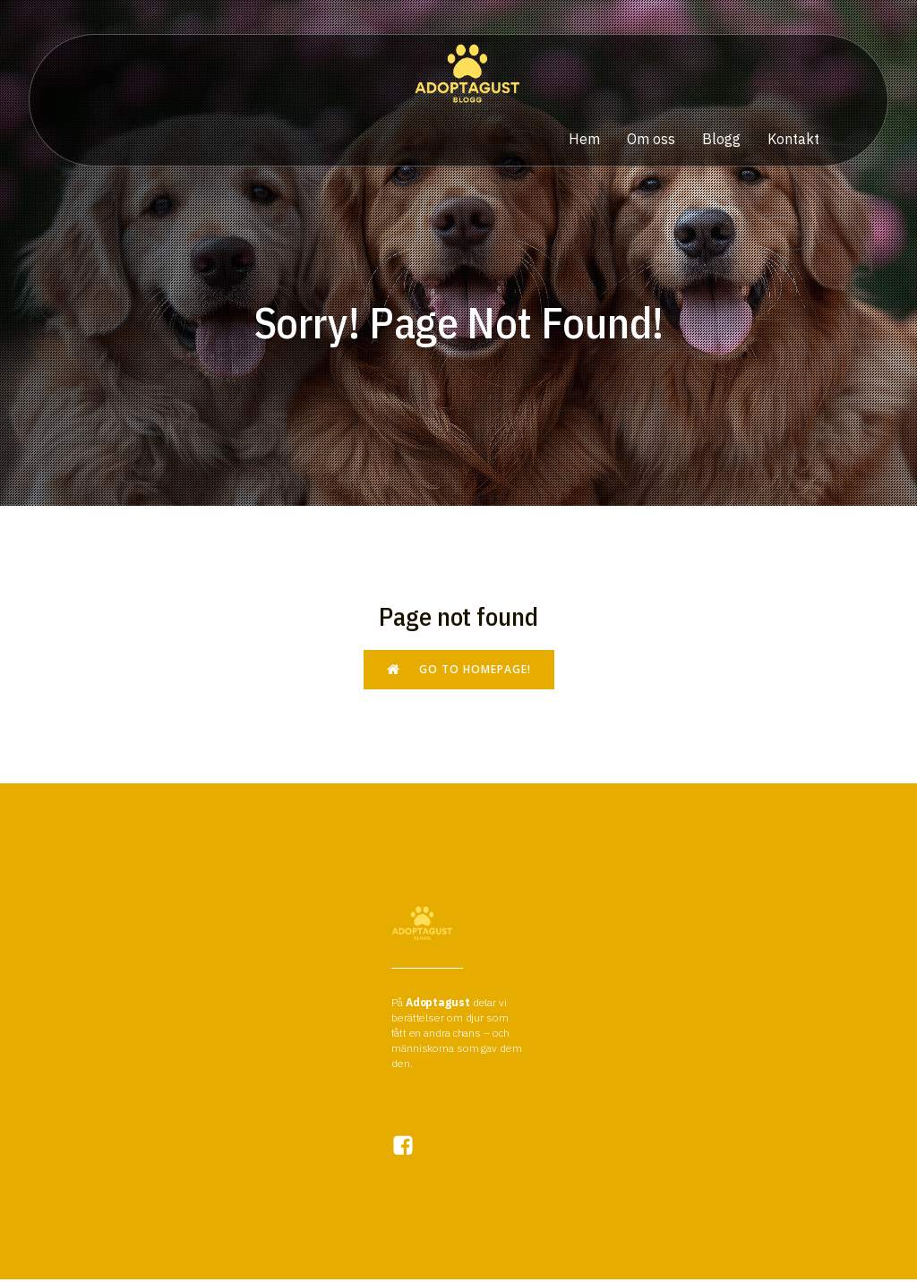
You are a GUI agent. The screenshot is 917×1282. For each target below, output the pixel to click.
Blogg (721, 141)
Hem (584, 141)
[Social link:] (412, 1148)
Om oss (651, 141)
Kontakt (793, 141)
